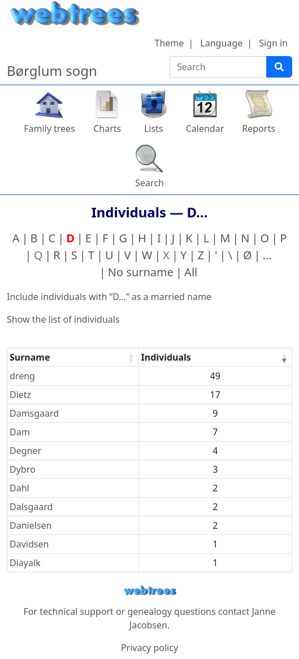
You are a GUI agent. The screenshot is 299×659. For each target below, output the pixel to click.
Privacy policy (149, 647)
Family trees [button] (49, 128)
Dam (20, 432)
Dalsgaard (31, 506)
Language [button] (221, 43)
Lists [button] (153, 128)
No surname (141, 272)
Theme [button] (169, 43)
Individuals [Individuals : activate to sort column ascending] (166, 357)
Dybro (23, 469)
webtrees (150, 591)
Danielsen (30, 525)
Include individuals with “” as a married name (109, 296)
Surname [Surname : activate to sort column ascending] (30, 357)
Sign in (273, 43)
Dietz (20, 394)
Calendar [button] (205, 128)
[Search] (279, 67)
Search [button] (149, 183)
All (190, 272)
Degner (25, 450)
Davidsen (29, 544)
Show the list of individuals (63, 319)
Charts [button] (107, 128)
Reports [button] (258, 128)
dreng (22, 376)
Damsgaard (34, 413)
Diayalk (25, 563)
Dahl (19, 488)
